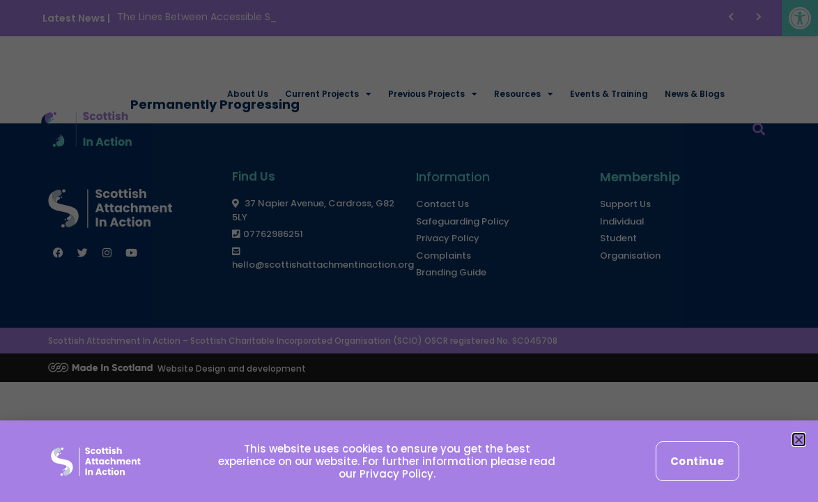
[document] (409, 251)
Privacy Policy (396, 473)
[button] (799, 439)
